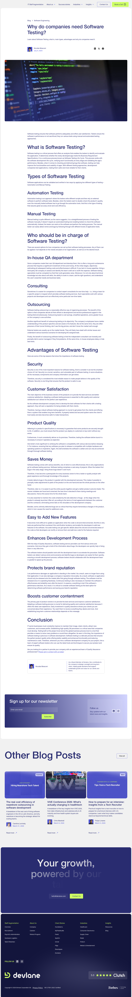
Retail (82, 938)
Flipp (56, 945)
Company (33, 927)
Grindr (57, 942)
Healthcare (83, 927)
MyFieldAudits (59, 930)
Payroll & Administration (12, 934)
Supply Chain (84, 934)
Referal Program (35, 934)
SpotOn (57, 938)
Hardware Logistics (11, 938)
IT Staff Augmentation (35, 4)
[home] (12, 4)
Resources (108, 927)
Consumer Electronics (87, 930)
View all (122, 756)
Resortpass (58, 949)
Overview (8, 927)
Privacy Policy (38, 988)
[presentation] (25, 718)
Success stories (64, 4)
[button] (51, 4)
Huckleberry (59, 927)
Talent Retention (10, 942)
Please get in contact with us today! (51, 652)
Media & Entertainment (87, 945)
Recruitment (9, 930)
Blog (106, 930)
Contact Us (76, 896)
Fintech (82, 942)
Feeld (57, 934)
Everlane (58, 953)
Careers (32, 930)
